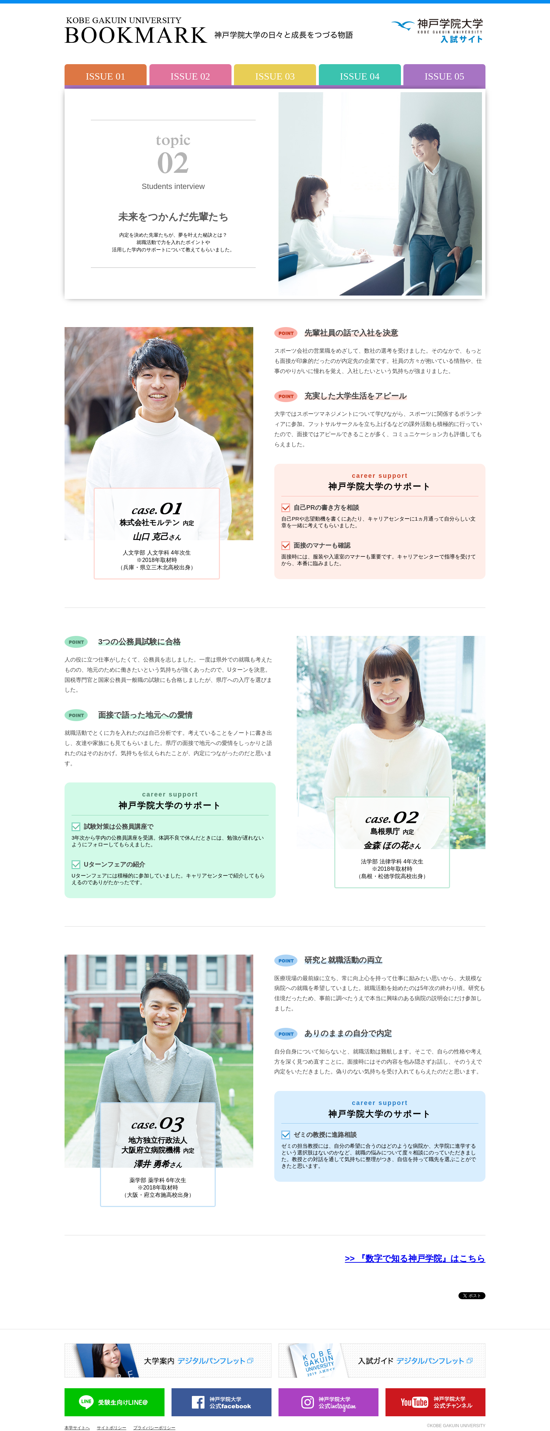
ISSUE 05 (444, 76)
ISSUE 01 (106, 76)
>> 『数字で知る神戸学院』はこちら (415, 1258)
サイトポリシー (111, 1427)
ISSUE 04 (360, 76)
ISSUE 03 (275, 76)
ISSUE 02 (190, 76)
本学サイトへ (77, 1427)
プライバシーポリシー (154, 1427)
